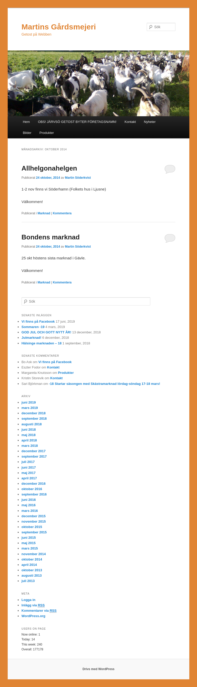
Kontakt (130, 122)
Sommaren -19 (33, 327)
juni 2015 (29, 538)
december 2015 (34, 516)
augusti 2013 (32, 575)
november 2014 (34, 554)
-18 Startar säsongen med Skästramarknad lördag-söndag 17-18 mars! (104, 384)
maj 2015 (29, 543)
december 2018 (34, 413)
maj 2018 (29, 435)
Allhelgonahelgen (49, 168)
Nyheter (150, 122)
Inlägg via (33, 605)
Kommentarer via (39, 611)
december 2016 (34, 483)
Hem (26, 122)
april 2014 (29, 565)
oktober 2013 (32, 570)
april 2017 (29, 478)
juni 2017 (29, 467)
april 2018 (29, 440)
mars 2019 (30, 408)
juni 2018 (29, 429)
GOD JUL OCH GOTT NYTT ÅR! (46, 332)
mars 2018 (30, 446)
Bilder (27, 133)
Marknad (44, 213)
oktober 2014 (32, 559)
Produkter (47, 133)
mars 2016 (30, 511)
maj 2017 (29, 473)
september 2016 (34, 494)
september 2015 (34, 532)
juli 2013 (28, 581)
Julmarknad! (31, 338)
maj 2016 (29, 505)
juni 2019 (29, 402)
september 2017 (34, 456)
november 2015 (34, 521)
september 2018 (34, 418)
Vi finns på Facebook (38, 321)
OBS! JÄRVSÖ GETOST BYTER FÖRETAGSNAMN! (77, 122)
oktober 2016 (32, 489)
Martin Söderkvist (78, 177)
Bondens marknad (51, 237)
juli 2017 (28, 462)
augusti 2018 (32, 424)
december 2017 (34, 451)
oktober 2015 (32, 527)
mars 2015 (30, 548)
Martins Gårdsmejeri (59, 27)
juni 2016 (29, 500)
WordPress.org (33, 616)
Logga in (28, 600)
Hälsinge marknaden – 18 (42, 343)
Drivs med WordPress (99, 669)
